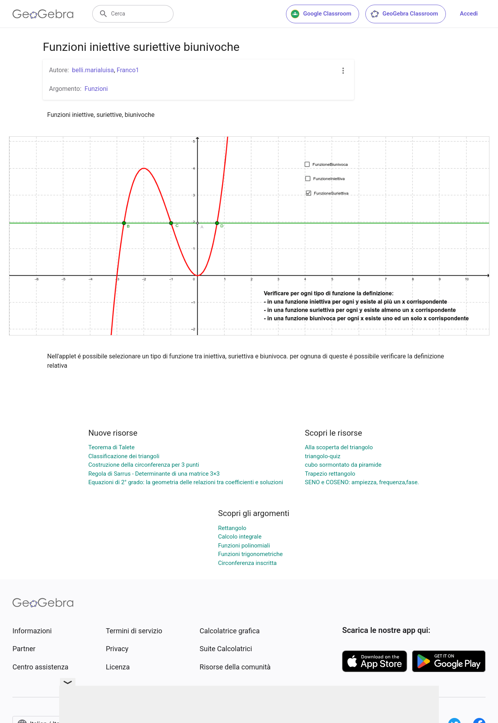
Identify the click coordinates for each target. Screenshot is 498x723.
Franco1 (128, 70)
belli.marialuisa (93, 70)
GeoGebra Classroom (404, 14)
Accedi (469, 13)
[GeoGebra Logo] (43, 14)
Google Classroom (321, 14)
